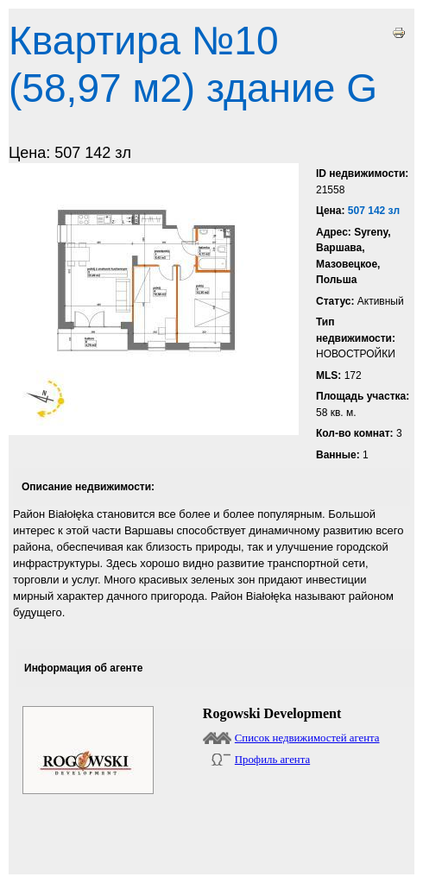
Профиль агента (272, 760)
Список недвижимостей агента (307, 738)
